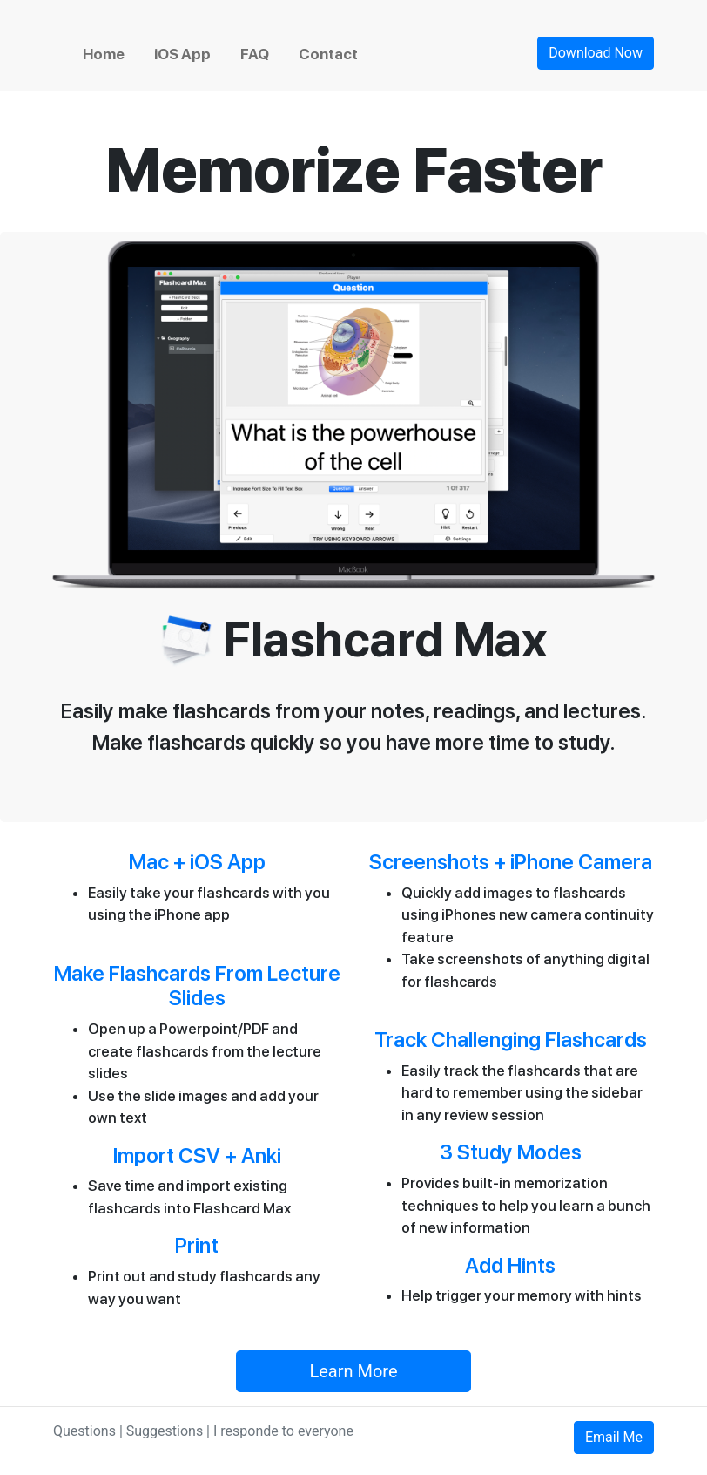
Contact (328, 54)
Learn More (353, 1371)
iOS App (182, 54)
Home (104, 54)
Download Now (596, 52)
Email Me (614, 1437)
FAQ (254, 54)
